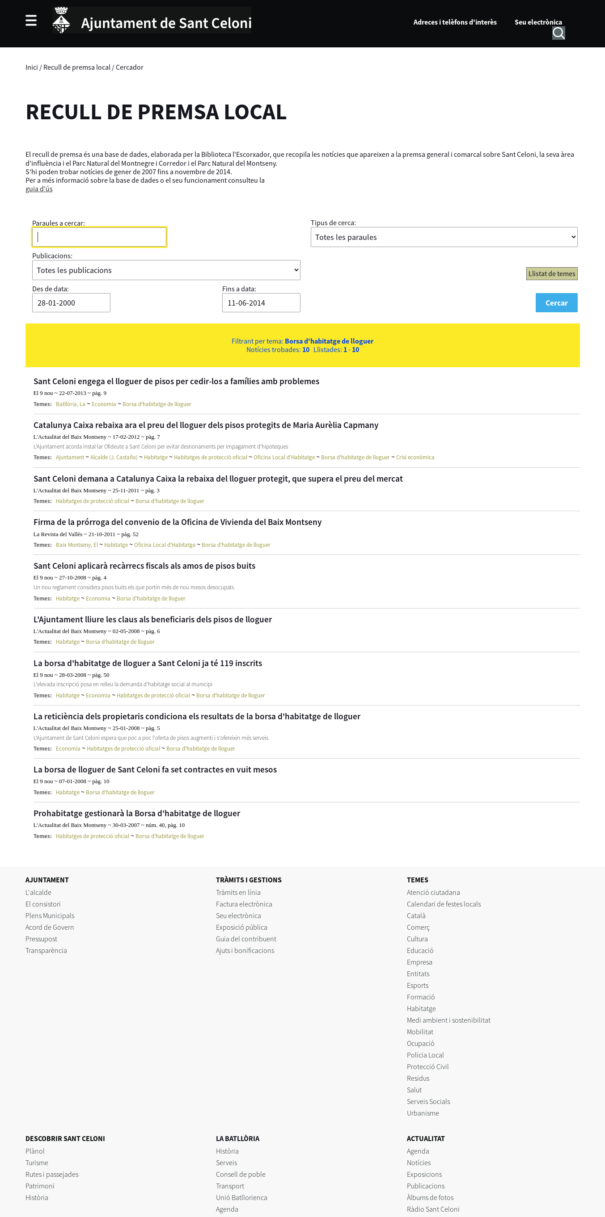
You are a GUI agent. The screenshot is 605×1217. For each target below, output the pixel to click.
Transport (230, 1185)
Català (416, 915)
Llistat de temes (552, 273)
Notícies (419, 1162)
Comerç (418, 927)
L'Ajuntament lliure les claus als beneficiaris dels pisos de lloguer (153, 619)
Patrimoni (40, 1185)
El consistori (43, 903)
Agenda (227, 1208)
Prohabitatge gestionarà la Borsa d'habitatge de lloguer (137, 813)
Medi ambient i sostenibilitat (449, 1020)
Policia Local (425, 1054)
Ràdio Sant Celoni (433, 1208)
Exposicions (424, 1174)
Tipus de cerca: (333, 222)
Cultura (417, 938)
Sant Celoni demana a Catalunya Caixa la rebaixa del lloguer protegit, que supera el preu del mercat (218, 478)
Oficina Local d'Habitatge (284, 457)
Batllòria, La (70, 404)
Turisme (36, 1162)
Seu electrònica (538, 21)
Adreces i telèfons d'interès (455, 21)
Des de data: (50, 288)
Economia (104, 404)
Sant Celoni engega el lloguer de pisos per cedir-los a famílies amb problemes (176, 381)
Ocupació (421, 1043)
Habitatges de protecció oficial (210, 457)
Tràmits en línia (238, 892)
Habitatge (156, 457)
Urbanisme (423, 1112)
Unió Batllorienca (241, 1197)
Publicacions (425, 1185)
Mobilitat (420, 1031)
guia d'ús (39, 188)
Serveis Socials (428, 1101)
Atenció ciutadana (433, 892)
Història (36, 1197)
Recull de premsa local (76, 67)
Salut (414, 1089)
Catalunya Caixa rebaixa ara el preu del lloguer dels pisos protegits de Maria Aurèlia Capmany (206, 425)
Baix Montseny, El (77, 545)
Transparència (46, 950)
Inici (31, 67)
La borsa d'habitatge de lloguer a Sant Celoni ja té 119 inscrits (148, 663)
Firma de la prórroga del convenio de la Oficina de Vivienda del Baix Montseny (178, 521)
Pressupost (41, 938)
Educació (420, 950)
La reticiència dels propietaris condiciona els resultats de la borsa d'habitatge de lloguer (197, 716)
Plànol (35, 1150)
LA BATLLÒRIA (237, 1138)
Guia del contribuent (246, 938)
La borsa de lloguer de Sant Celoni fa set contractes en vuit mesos (155, 769)
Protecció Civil (428, 1066)
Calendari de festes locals (444, 903)
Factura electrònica (244, 903)
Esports (417, 985)
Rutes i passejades (51, 1174)
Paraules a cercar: (58, 222)
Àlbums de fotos (430, 1197)
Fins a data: (239, 288)
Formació (421, 996)
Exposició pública (241, 927)
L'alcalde (38, 892)
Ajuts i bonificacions (245, 950)
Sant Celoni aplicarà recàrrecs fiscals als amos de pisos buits (144, 565)
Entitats (418, 973)
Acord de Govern (49, 927)
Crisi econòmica (415, 457)
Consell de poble (241, 1174)
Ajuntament (70, 457)
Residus (418, 1078)
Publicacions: (52, 255)
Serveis (226, 1162)
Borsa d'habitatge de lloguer (157, 404)
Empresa (419, 961)
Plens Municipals (49, 915)
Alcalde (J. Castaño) (114, 457)
